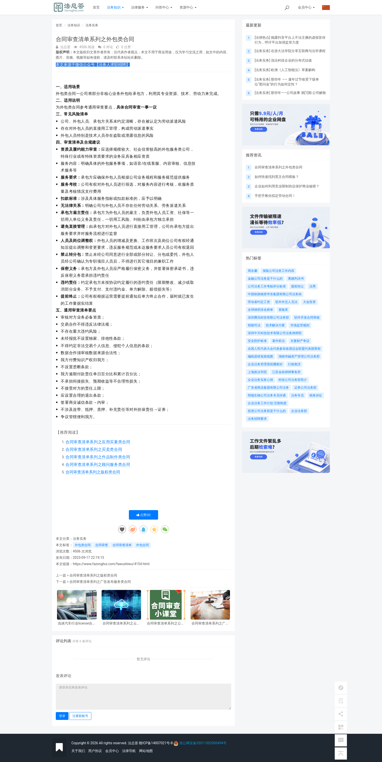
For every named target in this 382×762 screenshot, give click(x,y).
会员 (306, 7)
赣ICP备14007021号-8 (156, 743)
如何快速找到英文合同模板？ (277, 177)
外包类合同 (83, 545)
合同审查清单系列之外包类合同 (278, 167)
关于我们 (78, 751)
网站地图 (146, 751)
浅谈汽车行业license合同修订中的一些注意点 (77, 623)
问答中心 (163, 7)
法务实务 (92, 25)
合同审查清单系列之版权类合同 (93, 575)
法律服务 (139, 7)
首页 (96, 7)
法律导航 (129, 751)
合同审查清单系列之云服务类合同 (121, 623)
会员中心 (112, 751)
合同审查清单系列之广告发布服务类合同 (100, 582)
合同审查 (101, 545)
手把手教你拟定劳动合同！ (275, 196)
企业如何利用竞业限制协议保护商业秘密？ (287, 186)
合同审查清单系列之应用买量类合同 (98, 442)
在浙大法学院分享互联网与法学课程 (298, 51)
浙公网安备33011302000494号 (203, 743)
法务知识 (115, 7)
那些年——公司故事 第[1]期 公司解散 (298, 93)
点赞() (143, 515)
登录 (62, 716)
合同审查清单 (122, 545)
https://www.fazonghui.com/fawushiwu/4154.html (111, 564)
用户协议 (95, 751)
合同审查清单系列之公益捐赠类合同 (165, 623)
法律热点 (262, 37)
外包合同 (142, 545)
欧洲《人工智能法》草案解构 (293, 70)
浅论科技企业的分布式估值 (291, 60)
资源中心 (188, 7)
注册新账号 (80, 716)
